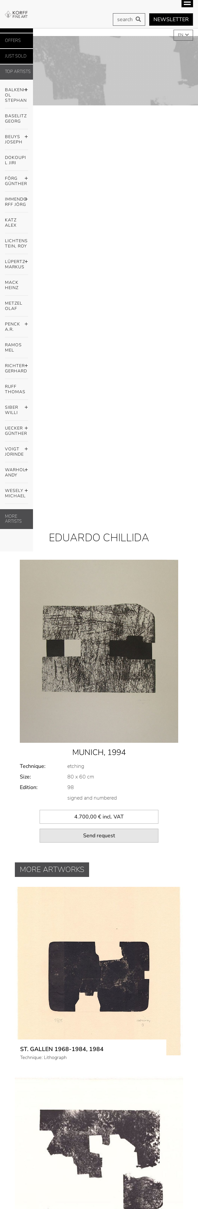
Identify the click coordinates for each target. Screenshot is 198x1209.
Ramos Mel (13, 347)
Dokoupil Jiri (15, 160)
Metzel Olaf (13, 306)
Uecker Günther (16, 429)
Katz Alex (10, 222)
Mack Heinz (11, 285)
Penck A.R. (16, 325)
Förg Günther (16, 179)
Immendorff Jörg (16, 200)
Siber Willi (16, 408)
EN (181, 35)
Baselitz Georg (16, 118)
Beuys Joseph (16, 138)
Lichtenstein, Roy (16, 243)
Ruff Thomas (15, 389)
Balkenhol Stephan (16, 93)
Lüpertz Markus (16, 262)
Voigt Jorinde (16, 450)
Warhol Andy (16, 471)
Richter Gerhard (16, 366)
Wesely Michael (16, 491)
